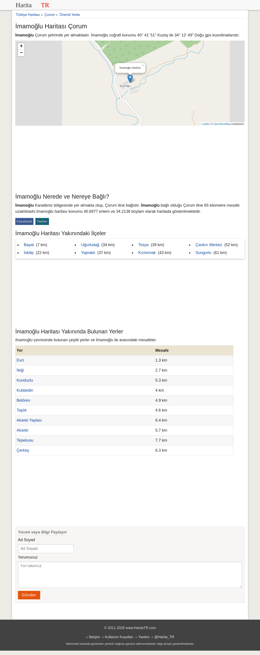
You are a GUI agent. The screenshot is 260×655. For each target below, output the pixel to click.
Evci (20, 360)
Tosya (143, 245)
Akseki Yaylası (29, 420)
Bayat (29, 245)
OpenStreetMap (222, 124)
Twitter (42, 221)
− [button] (21, 53)
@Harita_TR (164, 641)
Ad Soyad (26, 540)
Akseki (22, 430)
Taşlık (22, 410)
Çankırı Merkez (209, 245)
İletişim (94, 641)
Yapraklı (88, 252)
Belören (23, 400)
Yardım (143, 641)
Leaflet (205, 124)
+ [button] (21, 46)
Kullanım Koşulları (119, 641)
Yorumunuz (28, 557)
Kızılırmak (147, 252)
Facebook (24, 221)
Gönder (29, 599)
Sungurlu (203, 252)
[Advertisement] (130, 158)
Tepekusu (25, 440)
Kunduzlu (25, 380)
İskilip (29, 252)
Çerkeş (23, 450)
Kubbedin (25, 390)
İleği (20, 370)
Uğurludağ (90, 245)
